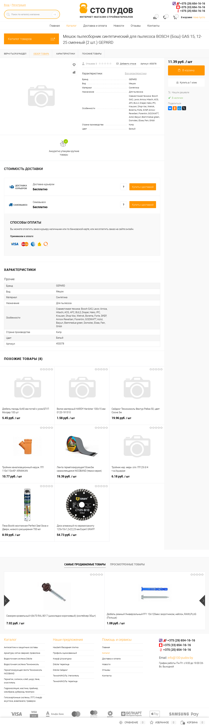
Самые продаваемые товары (85, 564)
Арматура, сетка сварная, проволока (22, 653)
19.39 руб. (82, 478)
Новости (119, 25)
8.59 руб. (27, 537)
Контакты (153, 25)
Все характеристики (136, 73)
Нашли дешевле (178, 92)
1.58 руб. (82, 420)
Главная (55, 25)
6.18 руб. (137, 478)
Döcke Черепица (61, 664)
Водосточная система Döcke (18, 658)
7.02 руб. (15, 623)
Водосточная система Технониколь (21, 664)
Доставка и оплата (95, 25)
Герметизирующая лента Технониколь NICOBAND (23, 672)
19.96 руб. (137, 420)
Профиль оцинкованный (65, 653)
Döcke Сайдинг (60, 670)
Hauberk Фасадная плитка (65, 647)
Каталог (71, 25)
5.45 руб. (27, 420)
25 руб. (114, 623)
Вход (6, 5)
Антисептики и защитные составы (21, 647)
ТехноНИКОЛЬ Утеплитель (66, 675)
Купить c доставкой (143, 187)
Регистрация (19, 5)
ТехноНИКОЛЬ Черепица (65, 681)
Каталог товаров (31, 38)
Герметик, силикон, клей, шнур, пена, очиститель (22, 681)
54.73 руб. (82, 537)
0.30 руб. (166, 623)
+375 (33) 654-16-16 (192, 7)
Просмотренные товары (127, 564)
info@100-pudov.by (180, 657)
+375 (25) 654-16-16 (192, 11)
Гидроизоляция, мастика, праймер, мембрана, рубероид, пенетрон (21, 690)
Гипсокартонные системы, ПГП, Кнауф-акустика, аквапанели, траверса (23, 699)
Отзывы (136, 25)
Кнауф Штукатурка (62, 658)
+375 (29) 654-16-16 (192, 3)
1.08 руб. (66, 623)
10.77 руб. (27, 478)
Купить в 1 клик (186, 82)
